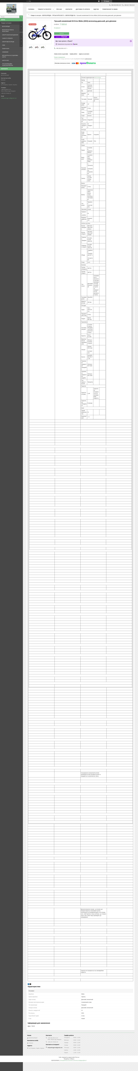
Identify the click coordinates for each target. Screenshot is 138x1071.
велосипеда (98, 77)
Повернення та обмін (110, 9)
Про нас (59, 9)
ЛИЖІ (3, 45)
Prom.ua (77, 1057)
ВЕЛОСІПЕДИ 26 (70, 15)
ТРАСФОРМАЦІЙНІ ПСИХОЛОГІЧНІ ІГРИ (7, 64)
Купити (62, 33)
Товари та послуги (6, 23)
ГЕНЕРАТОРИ (5, 48)
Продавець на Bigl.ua (69, 1058)
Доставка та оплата (83, 9)
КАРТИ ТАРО (5, 60)
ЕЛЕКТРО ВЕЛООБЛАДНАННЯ (10, 35)
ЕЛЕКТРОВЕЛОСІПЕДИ (8, 41)
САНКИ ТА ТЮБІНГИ (7, 38)
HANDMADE (5, 52)
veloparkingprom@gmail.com (9, 98)
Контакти (69, 9)
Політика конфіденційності (80, 1060)
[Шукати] (21, 16)
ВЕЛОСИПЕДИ (6, 26)
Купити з (61, 37)
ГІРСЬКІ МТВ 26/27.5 (58, 15)
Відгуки (96, 9)
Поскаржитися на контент (66, 1060)
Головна (31, 9)
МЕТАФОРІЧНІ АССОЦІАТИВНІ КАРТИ (10, 56)
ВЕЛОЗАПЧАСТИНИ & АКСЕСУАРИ (8, 30)
